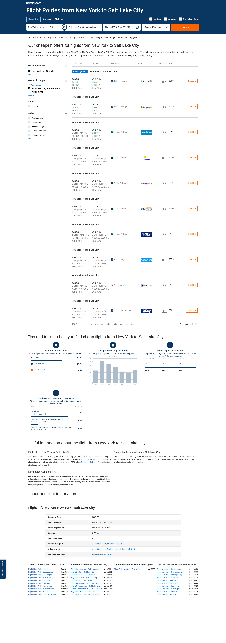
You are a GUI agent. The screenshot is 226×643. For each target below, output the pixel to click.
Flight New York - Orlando (39, 580)
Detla (83, 462)
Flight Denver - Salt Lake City (83, 575)
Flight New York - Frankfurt (168, 586)
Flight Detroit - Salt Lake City (83, 591)
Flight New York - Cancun (167, 577)
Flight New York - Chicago (39, 583)
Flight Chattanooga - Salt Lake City (85, 586)
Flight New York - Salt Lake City (84, 577)
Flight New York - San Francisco (41, 577)
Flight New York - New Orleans (41, 589)
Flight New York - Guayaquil (168, 589)
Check (192, 81)
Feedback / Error (3, 569)
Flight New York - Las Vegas (40, 575)
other (31, 75)
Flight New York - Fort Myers (40, 586)
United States (35, 85)
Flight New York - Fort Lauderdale (42, 594)
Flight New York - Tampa (38, 591)
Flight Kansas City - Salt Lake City (85, 594)
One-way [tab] (47, 19)
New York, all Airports (43, 71)
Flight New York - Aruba (166, 580)
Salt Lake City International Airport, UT (46, 90)
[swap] (64, 27)
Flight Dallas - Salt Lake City (83, 580)
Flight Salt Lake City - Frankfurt (127, 569)
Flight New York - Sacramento (169, 569)
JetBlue (93, 462)
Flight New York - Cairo (166, 594)
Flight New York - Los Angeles (40, 572)
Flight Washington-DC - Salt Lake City (86, 583)
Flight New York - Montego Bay (169, 575)
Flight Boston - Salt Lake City (83, 572)
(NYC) (107, 544)
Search (185, 27)
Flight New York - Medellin (167, 591)
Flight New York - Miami (38, 569)
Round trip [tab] (33, 19)
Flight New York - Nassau (167, 583)
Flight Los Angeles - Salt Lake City (85, 569)
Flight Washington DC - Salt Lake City (86, 589)
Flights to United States (102, 554)
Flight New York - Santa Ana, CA (170, 572)
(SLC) (113, 549)
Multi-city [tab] (60, 19)
